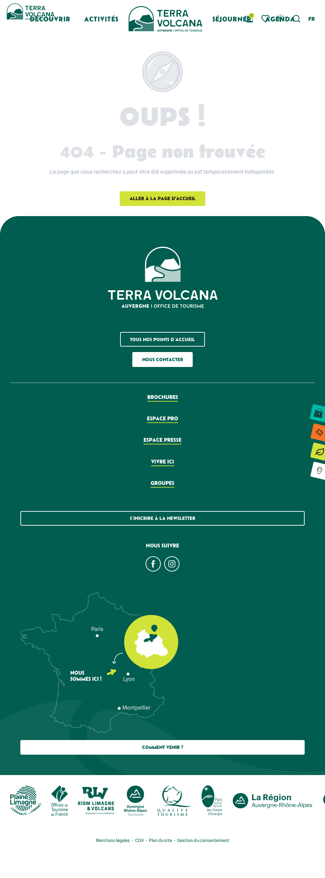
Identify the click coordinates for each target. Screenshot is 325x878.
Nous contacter (162, 359)
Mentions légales (113, 840)
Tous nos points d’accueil (162, 339)
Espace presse (162, 440)
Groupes (162, 483)
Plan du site (160, 840)
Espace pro (162, 418)
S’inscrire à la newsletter (162, 518)
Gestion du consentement (203, 840)
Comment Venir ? (162, 747)
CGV (139, 840)
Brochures (162, 397)
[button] (296, 19)
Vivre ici (162, 461)
